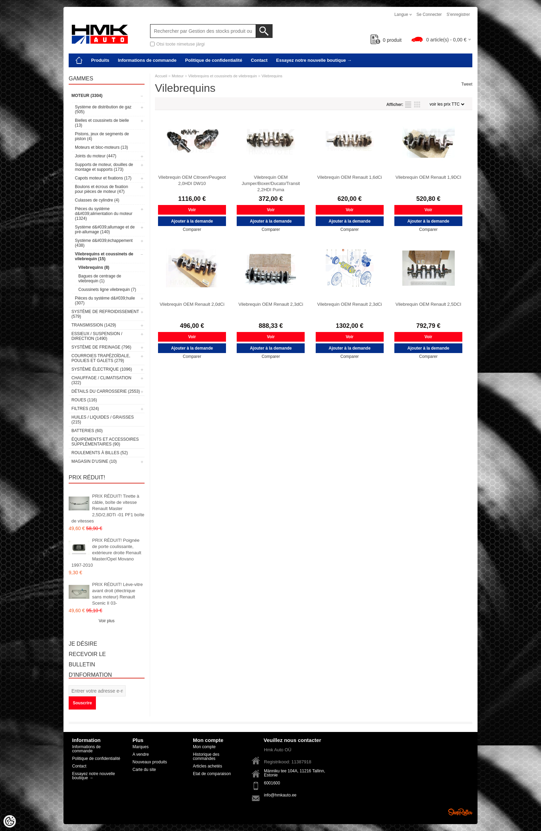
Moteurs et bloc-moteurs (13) (101, 147)
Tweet (466, 84)
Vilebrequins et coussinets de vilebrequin (222, 76)
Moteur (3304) (86, 95)
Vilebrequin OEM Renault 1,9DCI (428, 177)
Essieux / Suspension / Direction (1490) (96, 336)
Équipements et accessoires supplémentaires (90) (105, 442)
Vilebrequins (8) (93, 267)
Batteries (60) (86, 430)
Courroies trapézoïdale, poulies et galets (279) (100, 358)
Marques (140, 747)
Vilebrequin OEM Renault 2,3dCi (270, 304)
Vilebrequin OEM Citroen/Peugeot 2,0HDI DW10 (192, 180)
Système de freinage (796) (101, 347)
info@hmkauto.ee (280, 795)
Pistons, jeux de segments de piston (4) (102, 136)
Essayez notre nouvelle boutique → (314, 60)
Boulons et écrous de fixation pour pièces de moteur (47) (101, 189)
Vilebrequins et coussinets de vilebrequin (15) (104, 256)
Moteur (178, 76)
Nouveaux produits (149, 762)
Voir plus (107, 620)
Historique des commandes (206, 756)
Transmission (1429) (93, 325)
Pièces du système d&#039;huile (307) (105, 300)
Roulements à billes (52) (99, 452)
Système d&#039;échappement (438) (103, 243)
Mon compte (204, 747)
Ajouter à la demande (192, 221)
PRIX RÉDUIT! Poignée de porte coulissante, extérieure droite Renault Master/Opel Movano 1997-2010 (106, 553)
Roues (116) (84, 400)
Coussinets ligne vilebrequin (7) (107, 289)
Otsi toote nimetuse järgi (180, 44)
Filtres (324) (85, 408)
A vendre (140, 754)
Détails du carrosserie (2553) (105, 391)
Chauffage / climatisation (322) (101, 380)
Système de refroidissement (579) (105, 314)
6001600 (272, 783)
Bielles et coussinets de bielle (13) (102, 123)
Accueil (161, 76)
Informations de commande (147, 60)
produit (386, 40)
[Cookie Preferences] (9, 821)
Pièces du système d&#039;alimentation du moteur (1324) (103, 213)
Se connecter (429, 14)
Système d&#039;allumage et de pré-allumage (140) (105, 229)
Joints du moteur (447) (95, 156)
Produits (100, 60)
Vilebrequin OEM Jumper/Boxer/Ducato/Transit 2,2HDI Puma (271, 183)
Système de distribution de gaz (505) (103, 109)
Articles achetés (207, 766)
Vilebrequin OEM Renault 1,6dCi (349, 177)
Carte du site (144, 770)
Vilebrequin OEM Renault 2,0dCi (192, 304)
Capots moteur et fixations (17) (103, 178)
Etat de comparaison (212, 774)
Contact (259, 60)
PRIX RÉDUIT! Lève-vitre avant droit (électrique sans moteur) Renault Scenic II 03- (117, 594)
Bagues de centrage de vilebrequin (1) (99, 278)
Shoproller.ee (460, 812)
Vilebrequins (272, 76)
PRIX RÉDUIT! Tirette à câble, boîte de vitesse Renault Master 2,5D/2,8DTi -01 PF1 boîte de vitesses (107, 508)
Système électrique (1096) (101, 369)
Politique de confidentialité (213, 60)
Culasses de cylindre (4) (97, 200)
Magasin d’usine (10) (94, 461)
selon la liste (408, 104)
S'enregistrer (458, 14)
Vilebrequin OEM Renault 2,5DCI (428, 304)
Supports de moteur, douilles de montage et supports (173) (104, 167)
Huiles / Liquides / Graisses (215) (102, 419)
